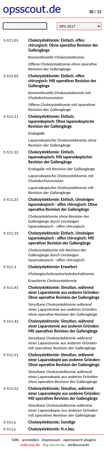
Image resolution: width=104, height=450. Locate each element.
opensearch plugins (79, 439)
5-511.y (9, 429)
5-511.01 (10, 40)
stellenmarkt (78, 444)
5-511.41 (10, 287)
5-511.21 (10, 199)
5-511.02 (10, 75)
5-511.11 (10, 116)
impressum (51, 439)
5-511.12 (10, 152)
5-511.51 (10, 354)
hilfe (15, 439)
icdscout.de (30, 444)
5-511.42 (10, 321)
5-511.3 (9, 266)
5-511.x (9, 422)
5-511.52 (10, 388)
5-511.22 (10, 233)
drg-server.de (54, 444)
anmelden (30, 439)
